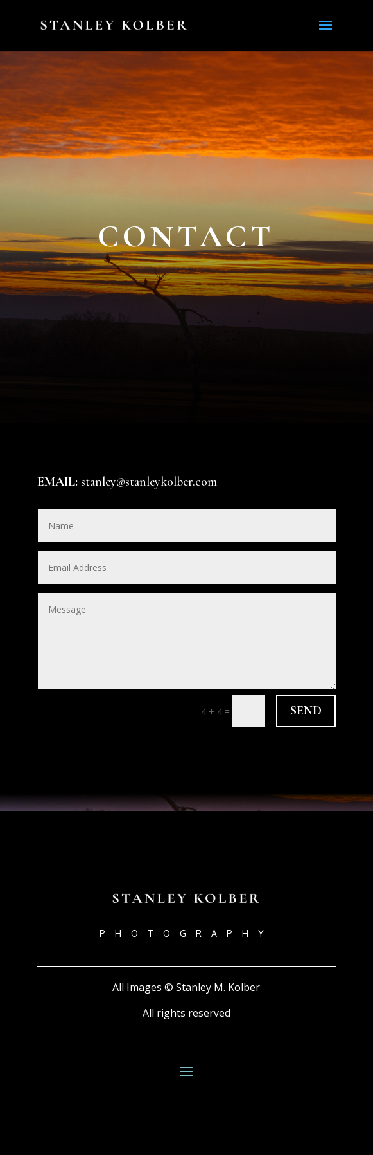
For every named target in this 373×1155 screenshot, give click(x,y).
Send (306, 710)
